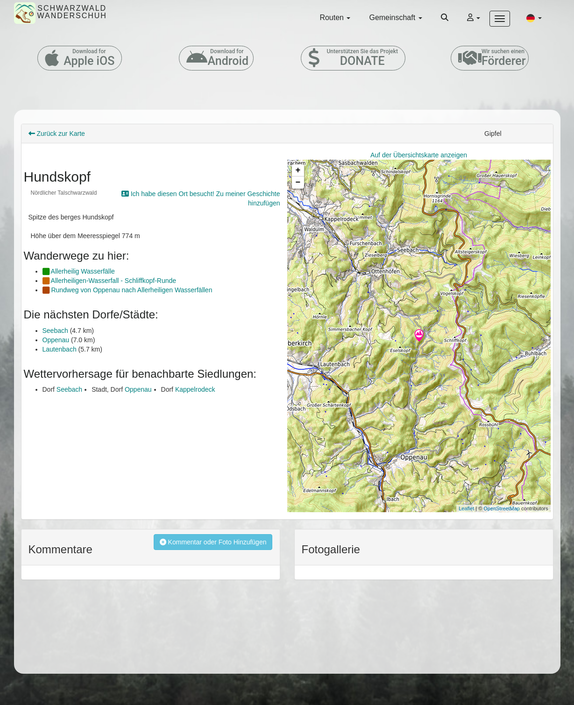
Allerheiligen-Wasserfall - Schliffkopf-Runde (110, 280)
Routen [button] (334, 17)
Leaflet (466, 508)
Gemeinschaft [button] (395, 17)
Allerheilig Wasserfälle (79, 271)
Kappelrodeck (195, 389)
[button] (534, 18)
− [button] (298, 182)
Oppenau (56, 340)
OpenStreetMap (501, 508)
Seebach (55, 330)
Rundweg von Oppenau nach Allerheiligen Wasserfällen (128, 290)
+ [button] (298, 170)
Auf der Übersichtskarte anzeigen (418, 155)
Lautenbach (60, 349)
